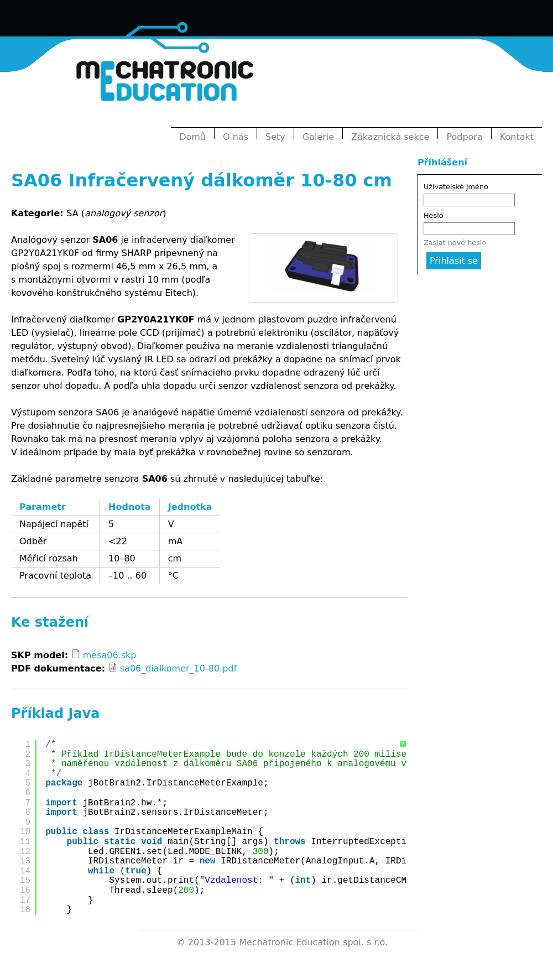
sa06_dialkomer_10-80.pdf (178, 668)
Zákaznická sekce (390, 137)
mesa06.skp (110, 655)
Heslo (434, 215)
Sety (275, 137)
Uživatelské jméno (456, 187)
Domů (192, 137)
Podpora (464, 137)
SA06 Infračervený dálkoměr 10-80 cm (201, 180)
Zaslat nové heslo (455, 242)
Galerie (318, 137)
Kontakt (517, 137)
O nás (235, 137)
